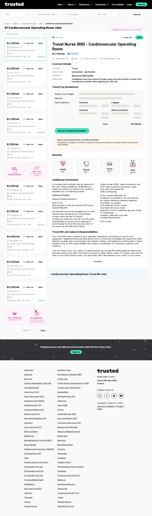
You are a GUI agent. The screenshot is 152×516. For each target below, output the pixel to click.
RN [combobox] (7, 14)
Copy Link (28, 43)
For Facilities (118, 4)
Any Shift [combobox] (102, 14)
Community (102, 4)
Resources (85, 4)
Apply (40, 43)
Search (136, 14)
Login (129, 4)
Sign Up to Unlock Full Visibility (72, 131)
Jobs (61, 4)
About (72, 4)
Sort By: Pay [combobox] (12, 34)
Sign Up (141, 4)
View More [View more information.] (98, 261)
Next (43, 330)
